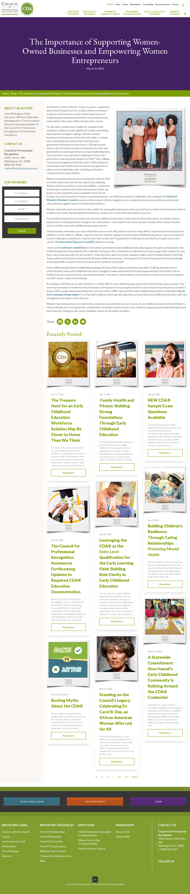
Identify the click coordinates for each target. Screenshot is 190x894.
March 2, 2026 (105, 689)
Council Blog (148, 4)
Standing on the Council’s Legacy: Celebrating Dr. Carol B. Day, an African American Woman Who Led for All (115, 711)
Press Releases (10, 851)
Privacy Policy (70, 884)
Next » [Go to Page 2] (135, 776)
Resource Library (162, 4)
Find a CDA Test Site (51, 841)
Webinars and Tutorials (53, 851)
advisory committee (73, 247)
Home (5, 93)
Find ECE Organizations (53, 846)
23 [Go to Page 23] (126, 776)
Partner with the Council (91, 848)
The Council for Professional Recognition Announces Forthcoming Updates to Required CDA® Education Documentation (66, 569)
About (125, 4)
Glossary (7, 855)
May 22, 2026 (154, 394)
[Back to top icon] (95, 879)
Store (118, 4)
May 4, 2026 (153, 520)
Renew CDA (123, 831)
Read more (68, 472)
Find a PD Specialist (51, 836)
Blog (13, 93)
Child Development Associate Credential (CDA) (94, 833)
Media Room (135, 4)
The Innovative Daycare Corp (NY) (75, 241)
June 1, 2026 (105, 394)
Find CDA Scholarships (52, 831)
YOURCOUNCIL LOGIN (32, 801)
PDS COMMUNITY (95, 801)
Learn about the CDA (14, 841)
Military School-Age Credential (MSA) (89, 842)
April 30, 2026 (105, 534)
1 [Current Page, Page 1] (96, 776)
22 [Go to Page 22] (119, 776)
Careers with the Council (15, 831)
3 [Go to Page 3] (107, 776)
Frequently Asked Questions (56, 855)
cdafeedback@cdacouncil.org (20, 168)
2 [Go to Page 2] (101, 776)
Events (6, 836)
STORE (158, 801)
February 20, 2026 (59, 694)
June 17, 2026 (57, 394)
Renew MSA (123, 836)
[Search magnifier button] (183, 5)
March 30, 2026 (155, 651)
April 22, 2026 (57, 540)
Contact (175, 4)
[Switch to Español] (110, 4)
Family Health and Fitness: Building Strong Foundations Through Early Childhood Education (116, 417)
